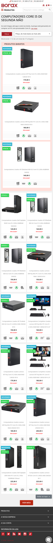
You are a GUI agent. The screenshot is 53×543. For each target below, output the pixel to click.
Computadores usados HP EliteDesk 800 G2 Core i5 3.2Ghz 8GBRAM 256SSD (13, 273)
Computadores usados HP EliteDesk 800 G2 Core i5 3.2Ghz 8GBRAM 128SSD (39, 223)
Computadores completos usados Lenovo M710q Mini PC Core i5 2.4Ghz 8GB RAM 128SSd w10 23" (39, 374)
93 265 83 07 (38, 1)
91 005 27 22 (27, 1)
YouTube (19, 534)
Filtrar (7, 34)
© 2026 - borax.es (7, 540)
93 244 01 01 (16, 1)
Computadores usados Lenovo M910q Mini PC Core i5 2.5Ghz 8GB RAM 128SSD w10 (39, 273)
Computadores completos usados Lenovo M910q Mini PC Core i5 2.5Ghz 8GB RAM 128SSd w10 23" (39, 324)
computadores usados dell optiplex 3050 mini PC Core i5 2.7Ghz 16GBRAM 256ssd (14, 475)
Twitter (8, 534)
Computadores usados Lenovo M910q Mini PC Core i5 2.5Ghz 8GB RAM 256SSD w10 (13, 425)
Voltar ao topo (43, 496)
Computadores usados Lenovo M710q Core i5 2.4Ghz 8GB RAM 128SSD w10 (13, 374)
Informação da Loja (9, 529)
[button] (7, 9)
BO (9, 5)
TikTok (30, 534)
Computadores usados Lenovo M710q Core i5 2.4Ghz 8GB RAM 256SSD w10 (39, 425)
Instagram (25, 534)
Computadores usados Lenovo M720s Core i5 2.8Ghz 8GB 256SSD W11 (39, 475)
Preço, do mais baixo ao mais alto (33, 34)
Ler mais (34, 28)
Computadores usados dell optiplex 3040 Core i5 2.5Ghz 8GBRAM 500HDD (14, 223)
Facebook (3, 534)
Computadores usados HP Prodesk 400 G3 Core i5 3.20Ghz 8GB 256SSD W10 (14, 324)
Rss (14, 534)
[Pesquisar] (37, 10)
